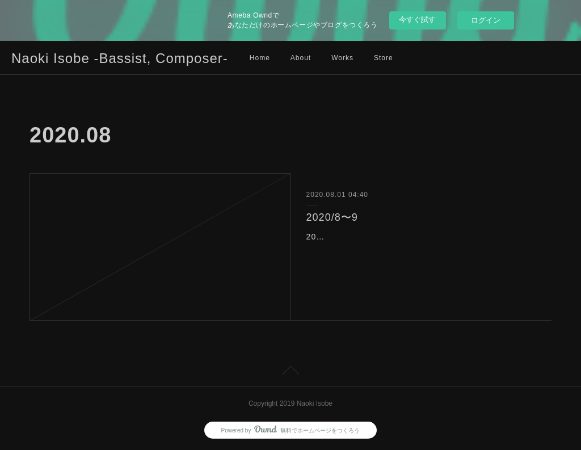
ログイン (485, 20)
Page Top (290, 372)
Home (260, 58)
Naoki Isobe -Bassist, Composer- (119, 58)
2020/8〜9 (332, 217)
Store (383, 58)
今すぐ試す (417, 19)
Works (342, 58)
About (300, 58)
